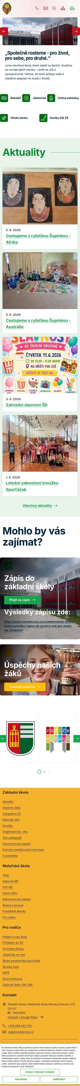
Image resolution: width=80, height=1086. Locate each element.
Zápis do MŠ (10, 881)
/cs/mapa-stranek (62, 8)
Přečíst (40, 237)
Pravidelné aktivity (14, 911)
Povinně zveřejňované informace (23, 850)
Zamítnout (59, 1079)
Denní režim (10, 893)
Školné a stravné (13, 905)
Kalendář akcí (11, 819)
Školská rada (11, 966)
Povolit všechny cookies (40, 1072)
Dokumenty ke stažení (16, 843)
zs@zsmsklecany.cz (45, 8)
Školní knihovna (12, 978)
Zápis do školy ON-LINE (18, 985)
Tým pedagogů (12, 838)
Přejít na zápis (19, 600)
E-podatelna (10, 856)
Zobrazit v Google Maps (23, 1017)
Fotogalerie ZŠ (12, 813)
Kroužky (8, 826)
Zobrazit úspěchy (22, 687)
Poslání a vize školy (15, 936)
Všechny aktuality (37, 506)
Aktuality (8, 801)
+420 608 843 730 (36, 8)
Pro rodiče (9, 917)
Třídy (6, 875)
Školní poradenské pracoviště (21, 961)
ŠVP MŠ (8, 887)
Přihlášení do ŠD (13, 943)
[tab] (39, 772)
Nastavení (21, 1079)
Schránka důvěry (13, 948)
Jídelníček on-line (14, 955)
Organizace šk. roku (15, 831)
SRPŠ (6, 973)
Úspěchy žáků (11, 808)
